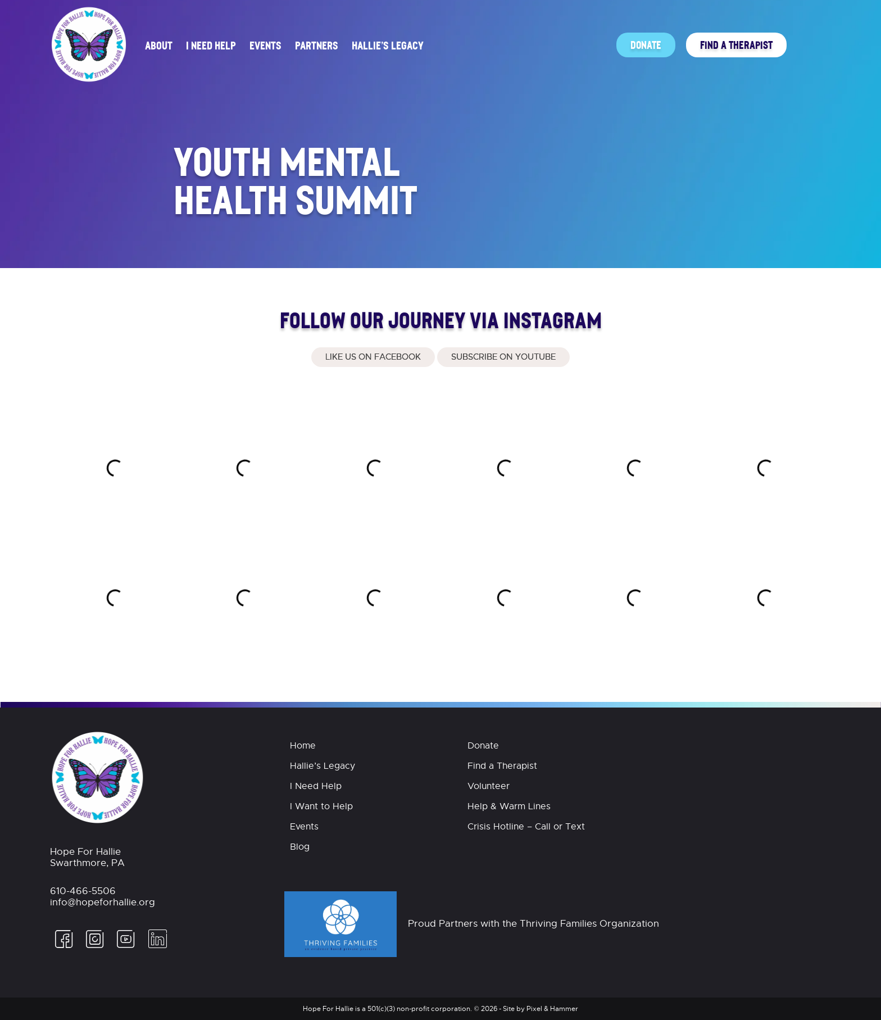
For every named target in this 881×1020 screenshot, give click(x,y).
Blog (300, 847)
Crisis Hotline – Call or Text (526, 826)
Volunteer (488, 786)
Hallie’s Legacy (388, 45)
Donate (645, 45)
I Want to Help (321, 806)
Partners (316, 45)
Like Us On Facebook (373, 357)
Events (265, 45)
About (158, 45)
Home (303, 745)
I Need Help (211, 45)
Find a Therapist (736, 45)
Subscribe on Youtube (503, 357)
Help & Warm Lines (509, 806)
